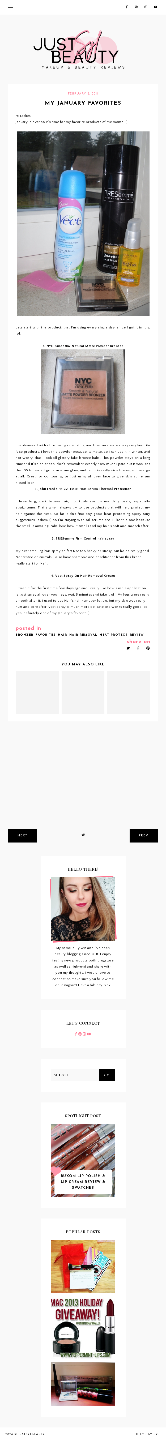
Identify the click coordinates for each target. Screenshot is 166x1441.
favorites (46, 635)
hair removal (83, 635)
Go (107, 1075)
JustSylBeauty (31, 1434)
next (23, 835)
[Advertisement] (83, 784)
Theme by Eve (148, 1434)
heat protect (113, 635)
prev (143, 835)
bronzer (24, 635)
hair (62, 635)
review (137, 635)
